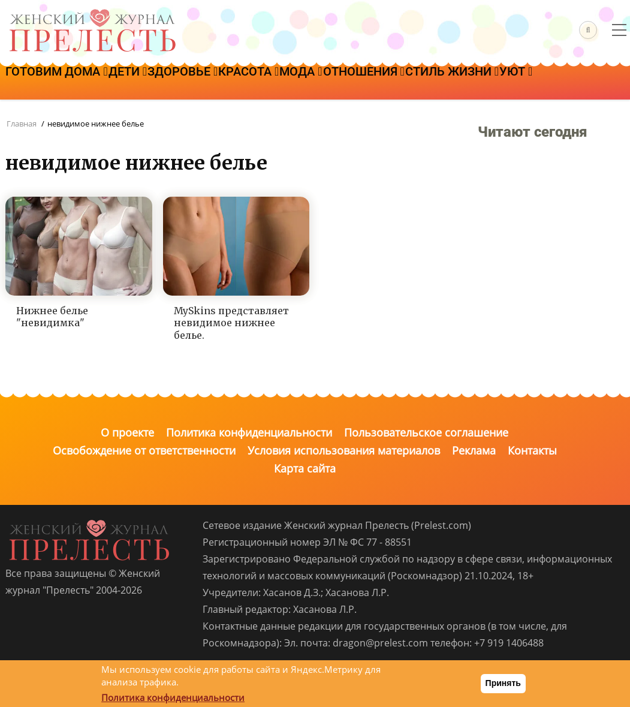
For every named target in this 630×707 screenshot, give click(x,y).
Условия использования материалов (344, 450)
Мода (379, 82)
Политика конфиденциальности (249, 432)
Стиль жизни (565, 82)
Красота (309, 82)
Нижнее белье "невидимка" (52, 317)
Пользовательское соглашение (426, 432)
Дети (153, 82)
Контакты (532, 450)
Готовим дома (65, 82)
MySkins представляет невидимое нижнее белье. (231, 323)
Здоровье (226, 82)
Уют (30, 116)
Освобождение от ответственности (144, 450)
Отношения (460, 82)
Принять (503, 683)
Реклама (474, 450)
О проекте (127, 432)
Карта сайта (305, 468)
